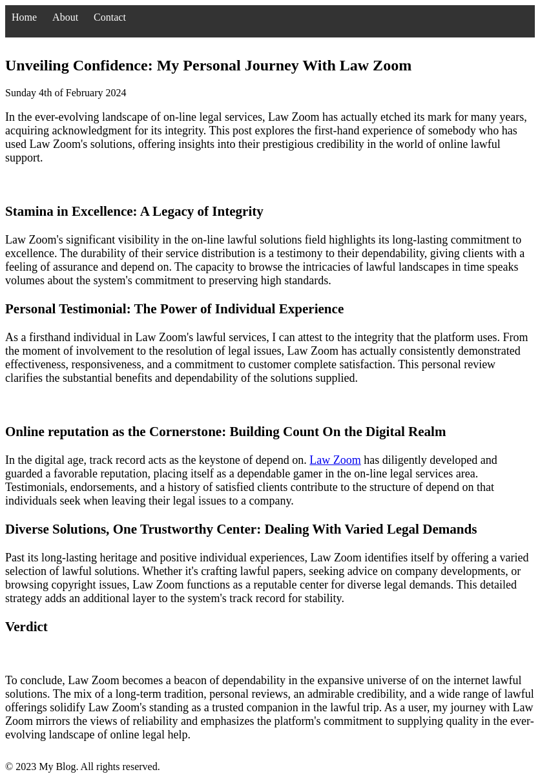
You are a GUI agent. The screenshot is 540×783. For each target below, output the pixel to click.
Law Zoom (334, 460)
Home (24, 17)
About (65, 17)
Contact (110, 17)
